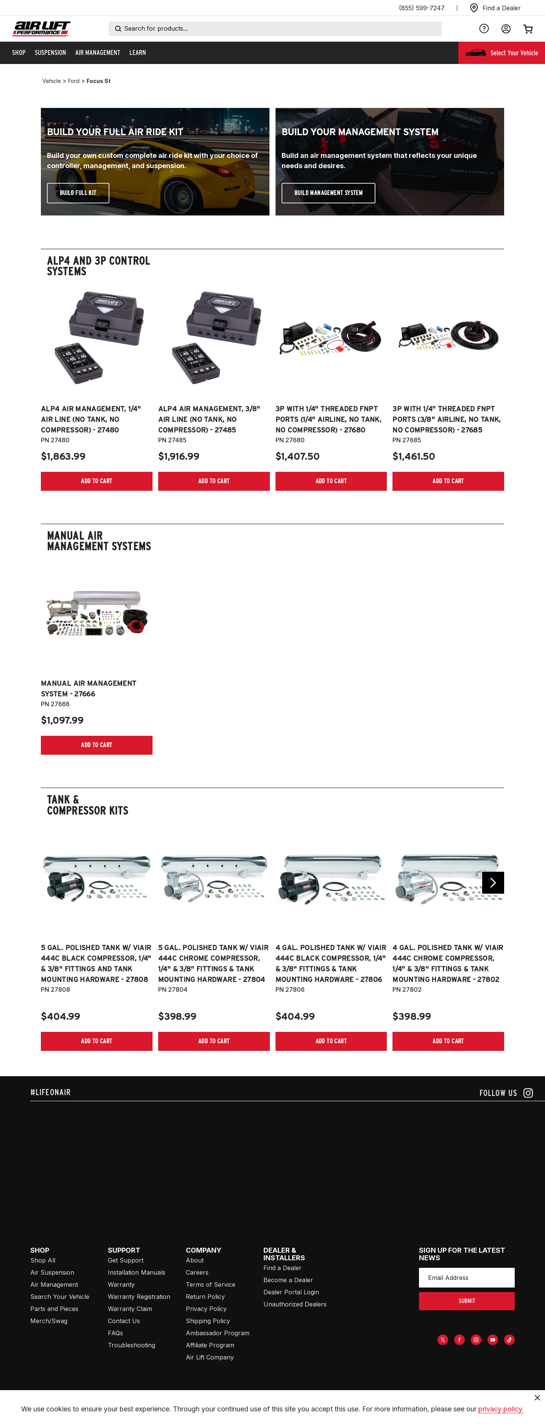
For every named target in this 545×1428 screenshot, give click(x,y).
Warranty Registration (139, 1296)
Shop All (42, 1260)
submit (467, 1301)
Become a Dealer (288, 1280)
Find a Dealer (282, 1268)
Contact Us (124, 1321)
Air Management (54, 1284)
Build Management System (328, 193)
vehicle (51, 81)
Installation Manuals (136, 1272)
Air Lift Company (210, 1357)
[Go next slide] (493, 883)
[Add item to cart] (97, 481)
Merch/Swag (48, 1321)
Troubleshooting (131, 1345)
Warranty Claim (130, 1309)
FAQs (115, 1333)
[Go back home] (41, 29)
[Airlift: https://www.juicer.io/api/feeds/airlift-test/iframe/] (287, 1158)
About (195, 1260)
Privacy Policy (206, 1309)
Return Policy (205, 1296)
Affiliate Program (210, 1345)
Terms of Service (210, 1284)
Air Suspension (52, 1272)
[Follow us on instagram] (506, 1093)
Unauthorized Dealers (295, 1304)
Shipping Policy (208, 1321)
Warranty (121, 1284)
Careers (197, 1272)
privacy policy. (501, 1409)
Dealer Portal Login (291, 1292)
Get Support (125, 1260)
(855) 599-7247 (422, 8)
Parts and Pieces (54, 1309)
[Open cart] (528, 28)
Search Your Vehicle (59, 1296)
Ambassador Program (217, 1333)
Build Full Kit (78, 193)
